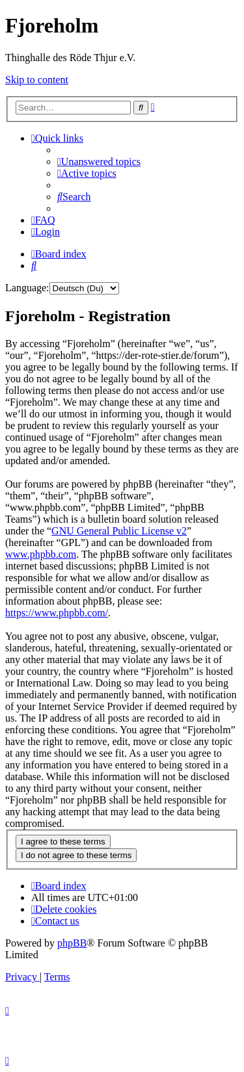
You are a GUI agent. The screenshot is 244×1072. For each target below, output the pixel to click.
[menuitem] (99, 161)
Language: (27, 287)
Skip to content (36, 79)
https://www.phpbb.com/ (56, 612)
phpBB (72, 942)
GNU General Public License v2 (119, 530)
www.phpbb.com (40, 554)
